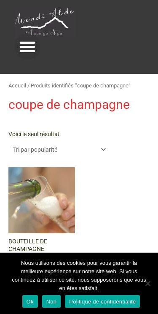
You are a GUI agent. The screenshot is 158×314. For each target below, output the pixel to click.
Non (51, 301)
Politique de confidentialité (102, 301)
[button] (27, 46)
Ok (30, 301)
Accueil (17, 85)
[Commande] (57, 149)
